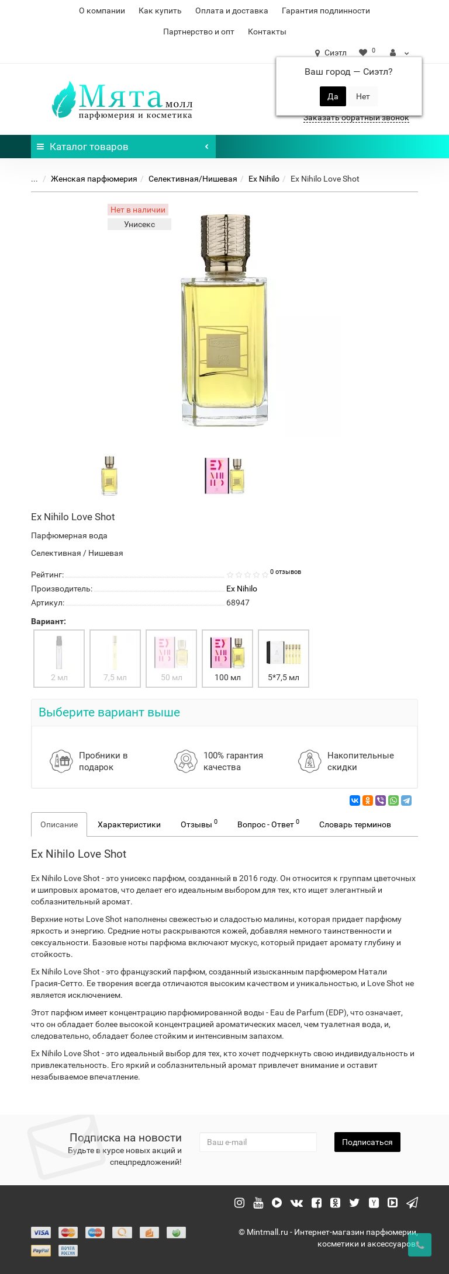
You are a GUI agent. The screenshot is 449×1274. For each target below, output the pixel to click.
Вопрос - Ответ (268, 823)
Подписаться (367, 1142)
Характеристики (129, 824)
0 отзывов (285, 572)
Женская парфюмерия (94, 178)
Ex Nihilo (263, 178)
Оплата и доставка (231, 10)
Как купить (160, 10)
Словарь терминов (355, 824)
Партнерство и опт (198, 31)
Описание (59, 824)
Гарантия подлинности (326, 10)
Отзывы (199, 823)
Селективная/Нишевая (192, 178)
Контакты (267, 31)
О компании (102, 10)
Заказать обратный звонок (356, 117)
